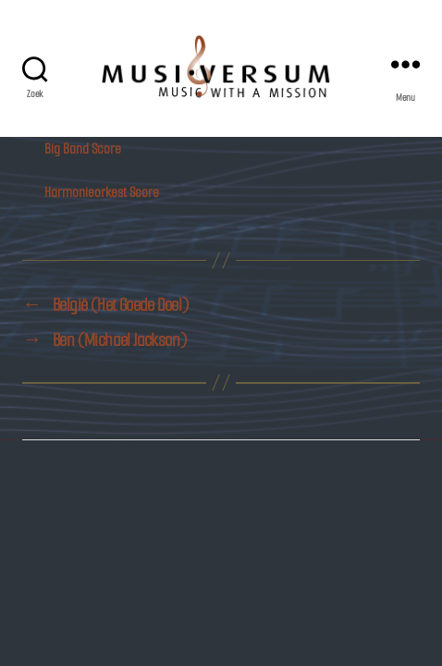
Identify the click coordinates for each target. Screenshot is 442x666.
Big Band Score (82, 148)
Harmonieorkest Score (101, 192)
